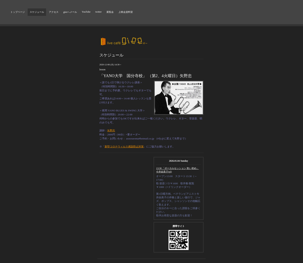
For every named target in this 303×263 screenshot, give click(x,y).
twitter (98, 11)
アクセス (54, 12)
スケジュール (37, 12)
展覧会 (110, 12)
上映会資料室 (125, 12)
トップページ (17, 12)
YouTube (86, 11)
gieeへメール (70, 12)
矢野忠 (111, 130)
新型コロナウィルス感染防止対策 (124, 146)
